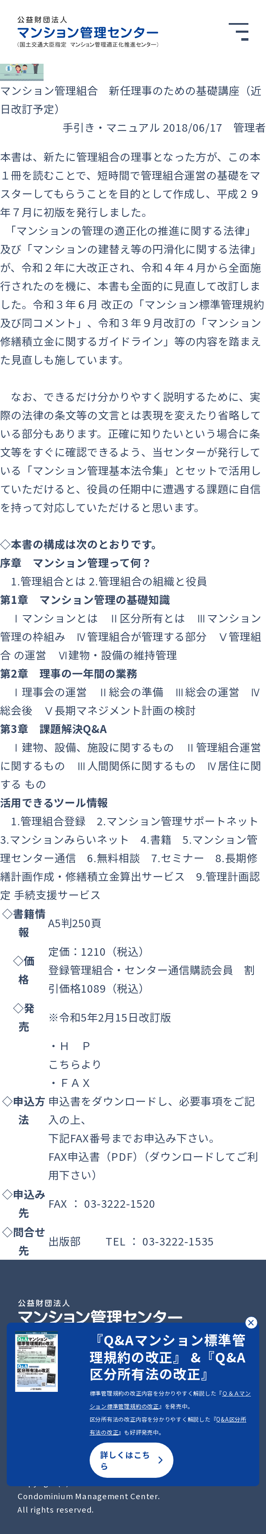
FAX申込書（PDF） (96, 1156)
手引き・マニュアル (111, 127)
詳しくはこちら (131, 1460)
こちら (64, 1063)
